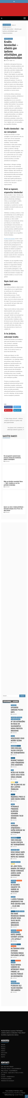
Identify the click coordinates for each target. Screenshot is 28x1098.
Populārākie (7, 701)
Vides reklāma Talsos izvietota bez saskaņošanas (17, 750)
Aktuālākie (13, 717)
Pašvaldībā (13, 705)
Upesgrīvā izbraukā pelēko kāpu (17, 709)
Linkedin (17, 410)
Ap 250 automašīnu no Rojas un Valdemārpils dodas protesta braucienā (18, 726)
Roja (12, 719)
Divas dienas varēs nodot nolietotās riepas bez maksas (18, 854)
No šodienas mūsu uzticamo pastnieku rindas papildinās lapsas (17, 951)
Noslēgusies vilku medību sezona (17, 739)
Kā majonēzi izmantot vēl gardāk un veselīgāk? (15, 888)
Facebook (8, 407)
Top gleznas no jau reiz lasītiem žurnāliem (18, 786)
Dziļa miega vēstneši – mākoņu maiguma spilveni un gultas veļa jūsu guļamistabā (13, 420)
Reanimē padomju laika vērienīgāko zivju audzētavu (17, 762)
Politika (3, 1048)
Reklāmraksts (8, 38)
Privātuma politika (6, 1078)
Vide (12, 770)
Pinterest (8, 410)
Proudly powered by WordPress (12, 1092)
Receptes (13, 882)
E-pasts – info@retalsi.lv (8, 1076)
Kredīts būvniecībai (9, 238)
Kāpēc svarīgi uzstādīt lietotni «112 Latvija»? (17, 936)
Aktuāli (12, 735)
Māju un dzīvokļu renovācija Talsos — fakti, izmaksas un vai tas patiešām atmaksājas (13, 483)
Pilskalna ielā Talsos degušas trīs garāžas (16, 987)
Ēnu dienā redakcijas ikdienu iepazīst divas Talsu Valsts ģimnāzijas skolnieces (18, 919)
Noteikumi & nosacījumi (7, 1080)
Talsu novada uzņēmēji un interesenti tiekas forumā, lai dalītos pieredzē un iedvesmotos (17, 970)
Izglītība (17, 911)
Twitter (17, 407)
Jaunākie (15, 701)
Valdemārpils (17, 719)
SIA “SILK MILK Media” (7, 1066)
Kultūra (12, 782)
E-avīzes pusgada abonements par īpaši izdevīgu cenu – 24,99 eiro (18, 902)
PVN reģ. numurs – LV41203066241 (11, 1068)
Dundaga (13, 861)
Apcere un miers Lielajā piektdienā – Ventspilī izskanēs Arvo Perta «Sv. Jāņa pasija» (14, 508)
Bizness (18, 745)
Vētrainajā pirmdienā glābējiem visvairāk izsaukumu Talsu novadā (17, 812)
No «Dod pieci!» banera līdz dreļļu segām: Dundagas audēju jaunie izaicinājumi (18, 870)
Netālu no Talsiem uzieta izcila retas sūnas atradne (17, 774)
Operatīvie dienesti (15, 932)
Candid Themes (18, 1094)
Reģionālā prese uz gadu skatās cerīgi (18, 798)
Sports (3, 1056)
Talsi (16, 782)
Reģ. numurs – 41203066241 (9, 1070)
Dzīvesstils (19, 880)
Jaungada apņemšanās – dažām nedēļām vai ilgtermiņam (18, 828)
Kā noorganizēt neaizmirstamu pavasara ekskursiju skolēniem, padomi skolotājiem (12, 457)
